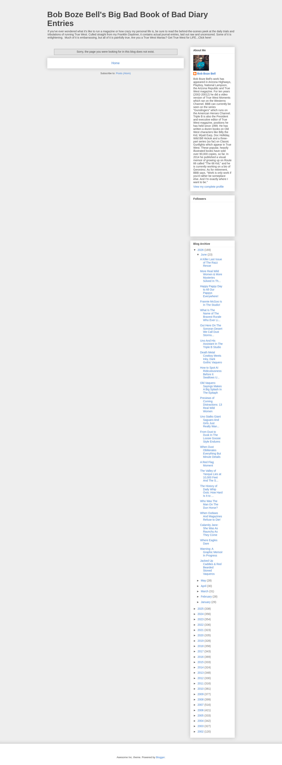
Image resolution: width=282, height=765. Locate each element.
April (204, 586)
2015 (201, 662)
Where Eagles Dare (208, 542)
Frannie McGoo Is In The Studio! (211, 303)
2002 (201, 731)
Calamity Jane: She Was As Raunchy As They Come (209, 529)
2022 (201, 624)
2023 (201, 619)
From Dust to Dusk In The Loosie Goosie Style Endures (210, 436)
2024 (201, 614)
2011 (201, 683)
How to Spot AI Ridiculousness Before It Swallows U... (210, 372)
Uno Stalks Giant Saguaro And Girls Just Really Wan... (210, 421)
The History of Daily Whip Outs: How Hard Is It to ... (211, 490)
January (206, 602)
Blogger (160, 757)
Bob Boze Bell (206, 73)
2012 (201, 678)
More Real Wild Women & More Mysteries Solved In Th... (211, 276)
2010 (201, 688)
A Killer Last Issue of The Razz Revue (211, 262)
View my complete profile (208, 186)
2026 (201, 249)
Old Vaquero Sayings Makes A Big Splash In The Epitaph (211, 387)
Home (115, 63)
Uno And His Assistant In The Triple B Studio (211, 344)
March (205, 591)
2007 (201, 704)
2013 (201, 672)
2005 (201, 715)
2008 (201, 699)
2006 (201, 710)
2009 (201, 694)
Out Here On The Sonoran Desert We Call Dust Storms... (211, 330)
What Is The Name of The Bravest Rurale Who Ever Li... (210, 315)
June (204, 254)
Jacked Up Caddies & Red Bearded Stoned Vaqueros (210, 567)
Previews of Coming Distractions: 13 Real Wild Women (211, 404)
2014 (201, 667)
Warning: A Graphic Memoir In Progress (211, 552)
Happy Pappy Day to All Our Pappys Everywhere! (211, 291)
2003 (201, 726)
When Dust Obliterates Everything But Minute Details (210, 451)
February (206, 596)
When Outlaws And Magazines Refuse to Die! (211, 516)
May (204, 580)
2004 (201, 720)
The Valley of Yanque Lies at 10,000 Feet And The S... (210, 475)
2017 (201, 651)
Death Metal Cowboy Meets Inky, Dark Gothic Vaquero (211, 357)
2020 (201, 635)
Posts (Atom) (123, 73)
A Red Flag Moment (207, 464)
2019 (201, 640)
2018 (201, 646)
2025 (201, 608)
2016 (201, 656)
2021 (201, 630)
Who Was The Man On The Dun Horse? (209, 504)
